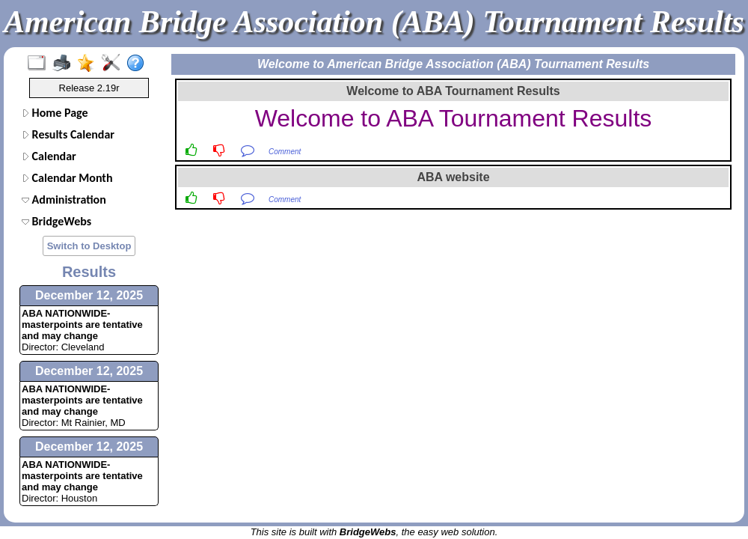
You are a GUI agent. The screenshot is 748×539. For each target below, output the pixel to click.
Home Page (55, 113)
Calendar (49, 156)
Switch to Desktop (89, 246)
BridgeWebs (56, 221)
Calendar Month (67, 178)
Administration (64, 199)
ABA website (453, 177)
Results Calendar (68, 134)
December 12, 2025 (89, 295)
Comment (285, 151)
